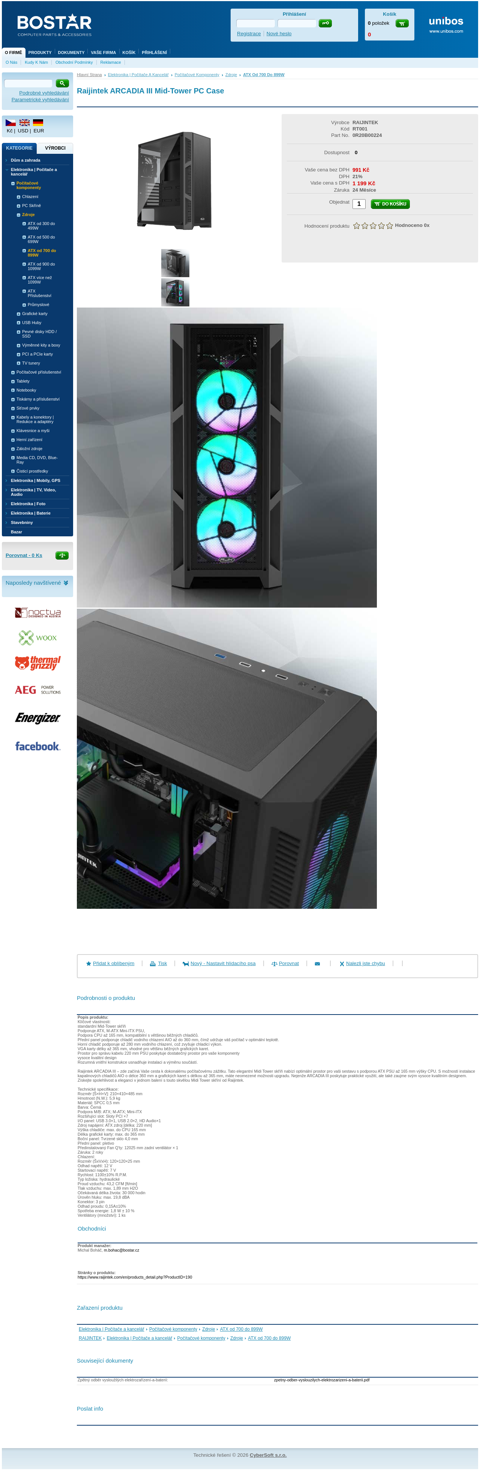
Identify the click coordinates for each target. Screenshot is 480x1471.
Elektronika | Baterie (31, 513)
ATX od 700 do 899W (263, 74)
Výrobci (55, 148)
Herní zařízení (29, 439)
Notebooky (26, 390)
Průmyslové (38, 304)
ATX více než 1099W (40, 279)
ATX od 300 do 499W (41, 225)
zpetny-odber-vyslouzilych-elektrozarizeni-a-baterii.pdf (322, 1380)
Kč (10, 131)
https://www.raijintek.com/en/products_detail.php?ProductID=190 (135, 1277)
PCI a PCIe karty (37, 354)
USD (23, 131)
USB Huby (31, 322)
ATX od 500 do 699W (41, 239)
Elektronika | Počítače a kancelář (138, 74)
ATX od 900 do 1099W (41, 266)
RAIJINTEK (90, 1338)
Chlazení (30, 196)
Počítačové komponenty (197, 74)
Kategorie (19, 148)
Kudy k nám (36, 62)
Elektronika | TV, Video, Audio (33, 492)
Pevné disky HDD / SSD (39, 333)
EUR (38, 131)
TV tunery (31, 363)
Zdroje (231, 74)
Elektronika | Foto (28, 503)
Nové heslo (279, 33)
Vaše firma (103, 52)
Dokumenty (71, 52)
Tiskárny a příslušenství (38, 399)
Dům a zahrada (25, 160)
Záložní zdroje (29, 448)
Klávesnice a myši (33, 430)
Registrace (249, 33)
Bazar (16, 532)
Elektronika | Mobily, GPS (35, 480)
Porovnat (289, 963)
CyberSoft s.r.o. (268, 1455)
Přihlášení (154, 52)
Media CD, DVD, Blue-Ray (37, 459)
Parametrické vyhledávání (40, 99)
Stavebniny (22, 522)
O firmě (13, 52)
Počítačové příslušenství (38, 372)
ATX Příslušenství (39, 293)
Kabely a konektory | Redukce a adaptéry (35, 419)
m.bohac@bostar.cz (121, 1250)
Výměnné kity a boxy (41, 345)
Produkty (40, 52)
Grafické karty (35, 313)
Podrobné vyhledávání (44, 93)
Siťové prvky (27, 408)
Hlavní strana (89, 74)
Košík (129, 52)
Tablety (23, 381)
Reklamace (110, 62)
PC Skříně (31, 205)
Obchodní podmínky (74, 62)
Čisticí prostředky (32, 471)
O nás (11, 62)
